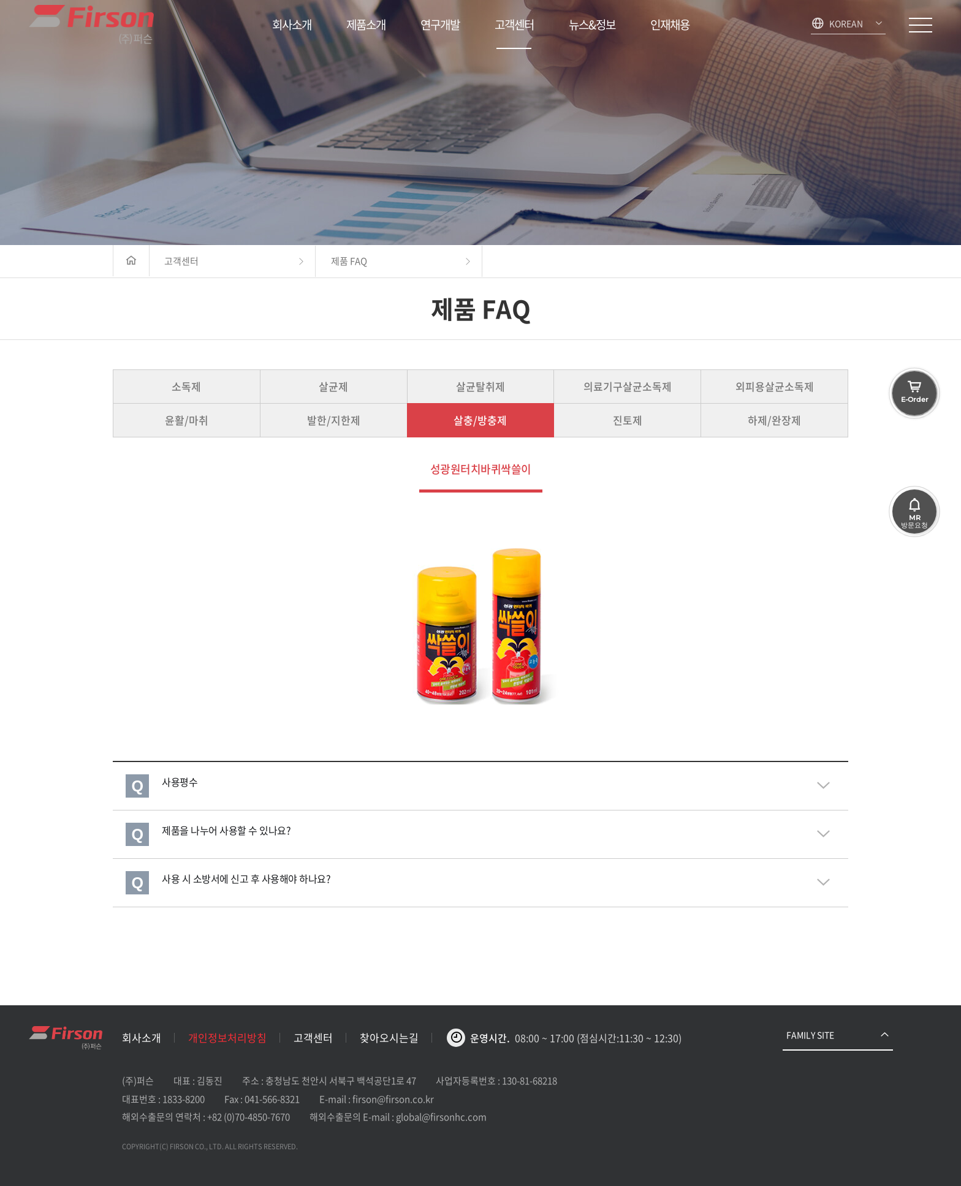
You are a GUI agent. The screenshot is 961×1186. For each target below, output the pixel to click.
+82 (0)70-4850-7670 (248, 1117)
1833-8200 (183, 1099)
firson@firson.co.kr (393, 1099)
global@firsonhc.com (441, 1117)
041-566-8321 (272, 1099)
